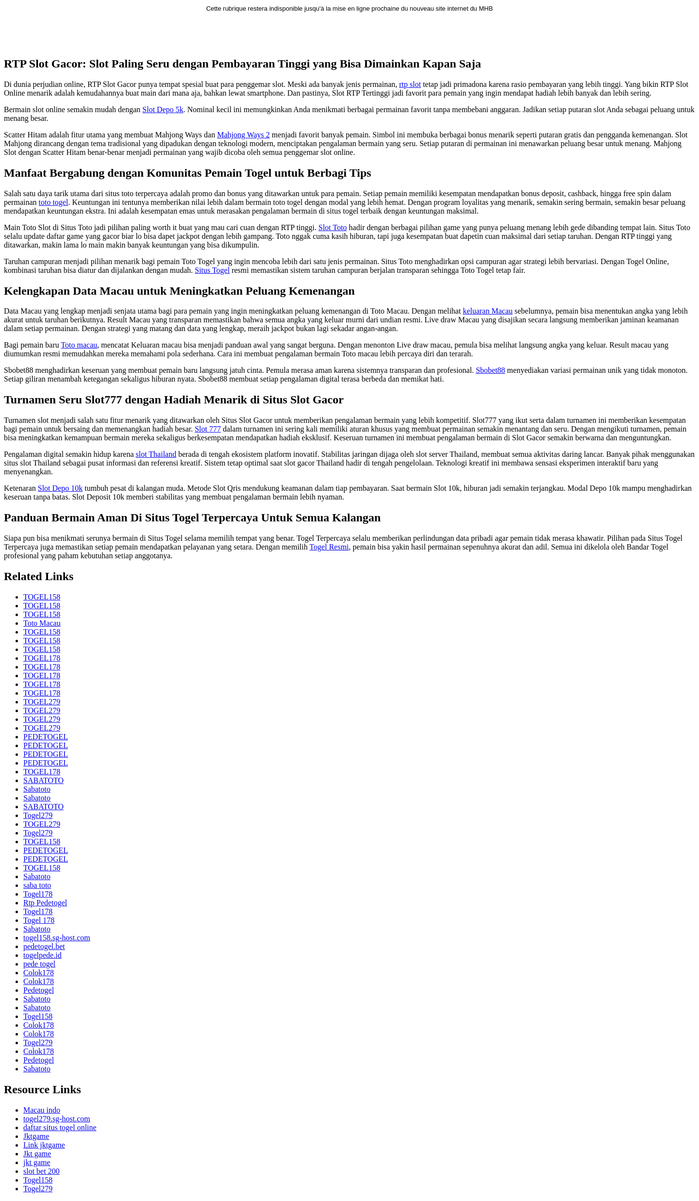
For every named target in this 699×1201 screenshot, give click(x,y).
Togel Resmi (329, 547)
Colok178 (38, 972)
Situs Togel (212, 270)
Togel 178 (38, 920)
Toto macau (79, 345)
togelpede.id (42, 955)
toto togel (53, 202)
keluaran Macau (488, 311)
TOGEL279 (41, 702)
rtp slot (410, 84)
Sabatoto (36, 789)
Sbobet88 (490, 370)
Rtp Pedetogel (45, 903)
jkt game (36, 1162)
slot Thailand (155, 454)
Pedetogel (38, 990)
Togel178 (37, 894)
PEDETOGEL (45, 737)
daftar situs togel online (60, 1127)
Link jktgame (44, 1145)
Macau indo (41, 1110)
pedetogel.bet (44, 946)
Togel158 (37, 1016)
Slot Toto (332, 227)
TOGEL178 (41, 658)
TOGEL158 (41, 597)
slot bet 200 (41, 1171)
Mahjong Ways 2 (243, 135)
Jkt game (37, 1154)
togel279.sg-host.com (56, 1119)
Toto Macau (42, 623)
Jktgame (36, 1136)
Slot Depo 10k (60, 488)
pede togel (39, 964)
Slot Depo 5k (162, 109)
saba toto (37, 885)
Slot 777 (208, 429)
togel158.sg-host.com (56, 938)
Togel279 (37, 815)
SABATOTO (43, 780)
